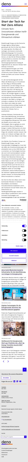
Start (2, 9)
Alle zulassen (14, 250)
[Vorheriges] (3, 361)
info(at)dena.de (5, 416)
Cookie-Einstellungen (6, 450)
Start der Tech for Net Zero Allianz (10, 11)
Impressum (4, 454)
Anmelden (6, 377)
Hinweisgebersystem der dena (9, 448)
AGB (2, 456)
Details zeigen (19, 246)
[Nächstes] (8, 361)
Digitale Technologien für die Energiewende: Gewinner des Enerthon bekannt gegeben (11, 307)
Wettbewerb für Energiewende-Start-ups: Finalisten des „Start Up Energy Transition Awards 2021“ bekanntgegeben (12, 344)
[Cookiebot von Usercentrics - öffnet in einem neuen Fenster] (20, 200)
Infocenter (8, 9)
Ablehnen (14, 260)
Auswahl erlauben (14, 255)
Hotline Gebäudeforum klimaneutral (10, 429)
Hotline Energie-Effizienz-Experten (10, 426)
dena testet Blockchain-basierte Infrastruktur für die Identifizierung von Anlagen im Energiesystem (13, 272)
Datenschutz (4, 452)
